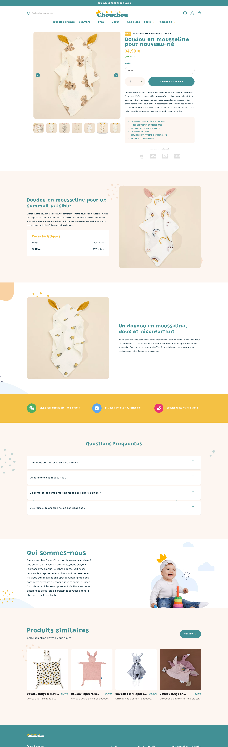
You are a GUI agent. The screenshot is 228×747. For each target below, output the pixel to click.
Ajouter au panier (166, 82)
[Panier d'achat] (199, 13)
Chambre (84, 22)
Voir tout (189, 634)
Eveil (101, 22)
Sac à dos (133, 22)
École (147, 22)
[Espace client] (192, 13)
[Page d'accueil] (114, 13)
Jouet (115, 22)
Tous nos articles (64, 22)
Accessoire (165, 22)
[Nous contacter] (185, 13)
